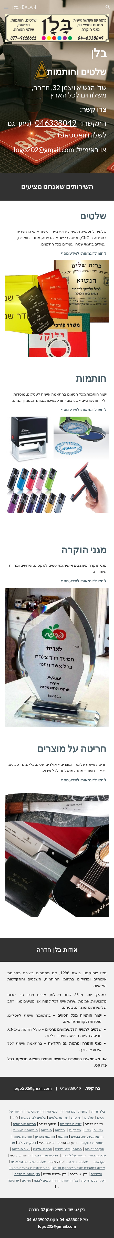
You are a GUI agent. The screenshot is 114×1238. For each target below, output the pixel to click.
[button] (6, 7)
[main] (56, 52)
